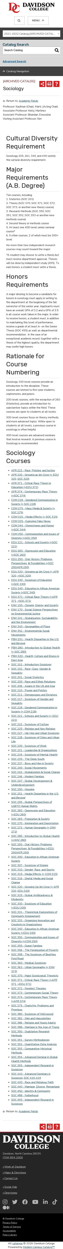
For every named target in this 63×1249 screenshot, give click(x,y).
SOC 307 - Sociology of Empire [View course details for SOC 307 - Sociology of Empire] (29, 865)
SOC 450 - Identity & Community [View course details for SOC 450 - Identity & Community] (30, 1091)
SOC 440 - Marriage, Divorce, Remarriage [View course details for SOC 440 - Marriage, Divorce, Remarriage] (35, 1087)
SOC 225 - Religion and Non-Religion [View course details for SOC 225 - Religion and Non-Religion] (33, 729)
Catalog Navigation (17, 71)
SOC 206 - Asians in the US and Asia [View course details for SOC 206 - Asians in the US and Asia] (33, 686)
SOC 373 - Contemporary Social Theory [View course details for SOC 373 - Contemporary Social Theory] (34, 993)
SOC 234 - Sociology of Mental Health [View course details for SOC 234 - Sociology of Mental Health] (34, 755)
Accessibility (9, 1230)
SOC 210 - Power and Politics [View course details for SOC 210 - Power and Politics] (29, 690)
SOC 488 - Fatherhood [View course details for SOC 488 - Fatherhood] (24, 1095)
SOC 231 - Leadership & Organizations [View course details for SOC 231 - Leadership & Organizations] (34, 750)
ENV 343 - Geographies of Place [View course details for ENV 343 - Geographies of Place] (30, 626)
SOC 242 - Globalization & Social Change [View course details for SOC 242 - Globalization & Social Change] (35, 772)
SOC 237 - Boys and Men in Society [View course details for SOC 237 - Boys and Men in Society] (32, 763)
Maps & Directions (15, 1172)
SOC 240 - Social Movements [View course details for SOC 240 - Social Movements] (29, 768)
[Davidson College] (31, 8)
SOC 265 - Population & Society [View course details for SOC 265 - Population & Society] (30, 819)
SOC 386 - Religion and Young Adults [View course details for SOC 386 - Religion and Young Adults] (33, 1023)
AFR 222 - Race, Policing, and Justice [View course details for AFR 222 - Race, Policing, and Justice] (33, 470)
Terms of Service (12, 1226)
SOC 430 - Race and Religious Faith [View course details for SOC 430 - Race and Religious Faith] (32, 1082)
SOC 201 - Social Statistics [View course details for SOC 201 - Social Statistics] (27, 677)
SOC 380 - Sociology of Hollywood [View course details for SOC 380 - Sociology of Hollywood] (32, 1014)
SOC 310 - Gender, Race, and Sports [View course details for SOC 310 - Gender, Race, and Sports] (32, 870)
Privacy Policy (10, 1222)
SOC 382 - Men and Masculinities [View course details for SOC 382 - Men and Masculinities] (31, 1018)
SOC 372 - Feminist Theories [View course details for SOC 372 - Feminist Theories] (28, 988)
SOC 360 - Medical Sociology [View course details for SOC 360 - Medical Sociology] (28, 963)
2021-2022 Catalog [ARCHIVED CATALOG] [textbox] (31, 34)
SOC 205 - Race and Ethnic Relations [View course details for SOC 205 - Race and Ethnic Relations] (33, 682)
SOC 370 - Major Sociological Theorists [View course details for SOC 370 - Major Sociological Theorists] (34, 976)
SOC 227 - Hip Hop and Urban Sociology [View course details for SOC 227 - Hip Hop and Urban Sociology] (35, 733)
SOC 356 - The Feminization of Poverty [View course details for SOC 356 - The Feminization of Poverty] (34, 950)
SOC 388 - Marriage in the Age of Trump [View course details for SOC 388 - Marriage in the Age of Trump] (35, 1027)
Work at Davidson (15, 1167)
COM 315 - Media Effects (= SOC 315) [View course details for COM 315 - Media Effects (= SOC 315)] (34, 517)
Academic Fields (28, 101)
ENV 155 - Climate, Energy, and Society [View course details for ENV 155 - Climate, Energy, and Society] (34, 605)
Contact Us (11, 1178)
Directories (10, 1193)
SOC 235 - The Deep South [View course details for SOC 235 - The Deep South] (28, 759)
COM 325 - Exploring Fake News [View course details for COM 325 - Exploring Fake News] (31, 521)
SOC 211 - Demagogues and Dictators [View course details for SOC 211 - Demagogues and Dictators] (34, 695)
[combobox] (31, 33)
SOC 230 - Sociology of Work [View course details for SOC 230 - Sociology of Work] (29, 746)
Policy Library (10, 1234)
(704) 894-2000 (13, 1157)
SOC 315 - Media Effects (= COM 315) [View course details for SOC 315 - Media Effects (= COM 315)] (34, 874)
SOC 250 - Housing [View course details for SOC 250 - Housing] (22, 789)
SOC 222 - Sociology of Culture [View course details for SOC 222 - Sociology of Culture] (30, 724)
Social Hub (10, 1187)
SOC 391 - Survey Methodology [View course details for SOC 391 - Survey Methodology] (30, 1040)
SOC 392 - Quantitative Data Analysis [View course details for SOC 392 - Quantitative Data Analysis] (34, 1044)
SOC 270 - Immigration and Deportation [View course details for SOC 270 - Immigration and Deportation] (34, 823)
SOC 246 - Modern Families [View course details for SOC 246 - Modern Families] (27, 776)
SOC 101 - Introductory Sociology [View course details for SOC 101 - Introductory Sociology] (31, 664)
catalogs (17, 1243)
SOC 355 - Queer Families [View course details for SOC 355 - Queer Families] (26, 946)
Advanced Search (14, 61)
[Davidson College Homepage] (31, 1142)
